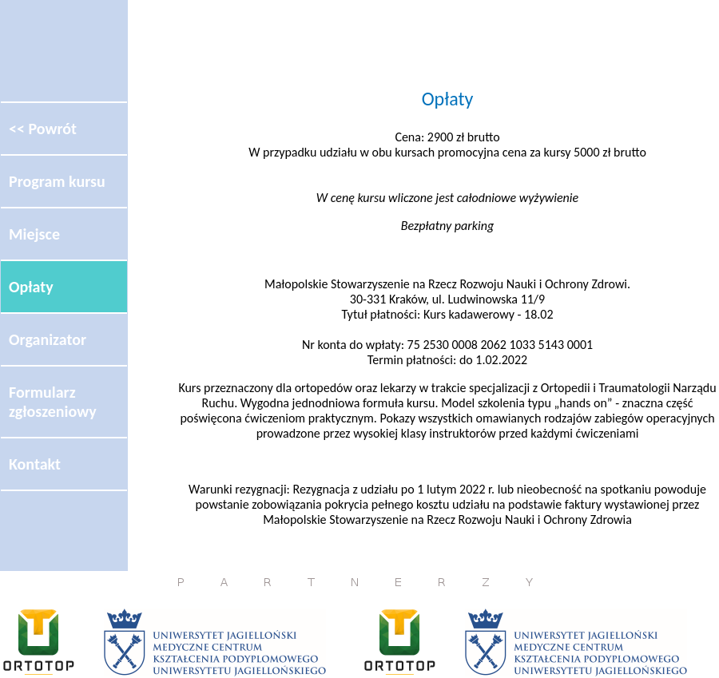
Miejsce (34, 234)
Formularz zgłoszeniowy (53, 402)
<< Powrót (43, 128)
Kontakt (35, 464)
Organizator (47, 339)
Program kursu (57, 181)
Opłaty (31, 286)
